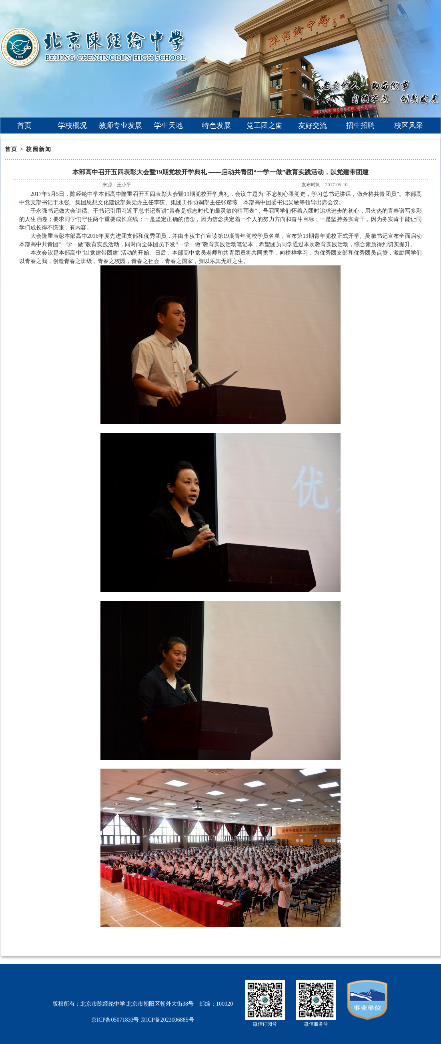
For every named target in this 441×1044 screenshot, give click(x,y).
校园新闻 (39, 149)
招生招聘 (360, 126)
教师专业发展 (120, 126)
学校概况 (72, 126)
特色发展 (216, 126)
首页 (24, 126)
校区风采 (408, 126)
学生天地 (168, 126)
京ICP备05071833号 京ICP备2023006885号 (142, 1020)
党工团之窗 (265, 126)
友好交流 (312, 126)
